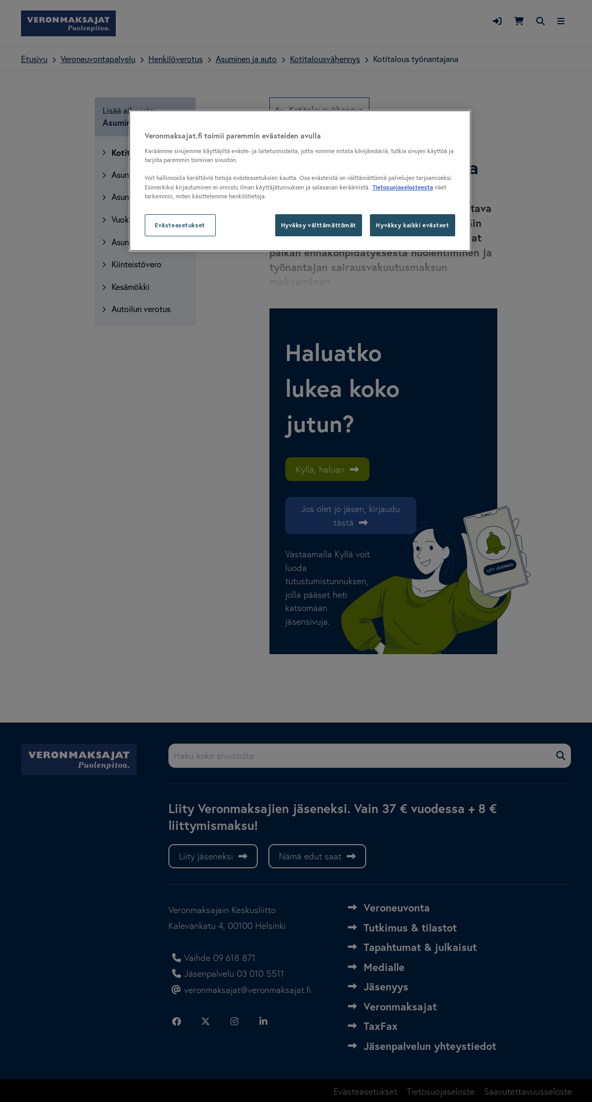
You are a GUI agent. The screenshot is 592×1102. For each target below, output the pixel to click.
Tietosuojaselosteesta (403, 187)
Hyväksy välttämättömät (319, 225)
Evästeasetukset (180, 225)
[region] (300, 181)
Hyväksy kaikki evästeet (412, 225)
